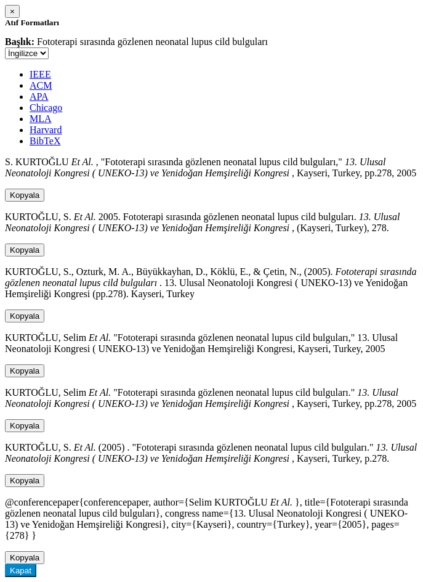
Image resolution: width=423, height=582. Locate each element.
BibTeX (45, 141)
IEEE (40, 74)
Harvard (46, 130)
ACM (41, 85)
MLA (41, 118)
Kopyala (24, 195)
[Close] (12, 11)
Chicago (46, 107)
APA (39, 96)
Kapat (20, 570)
